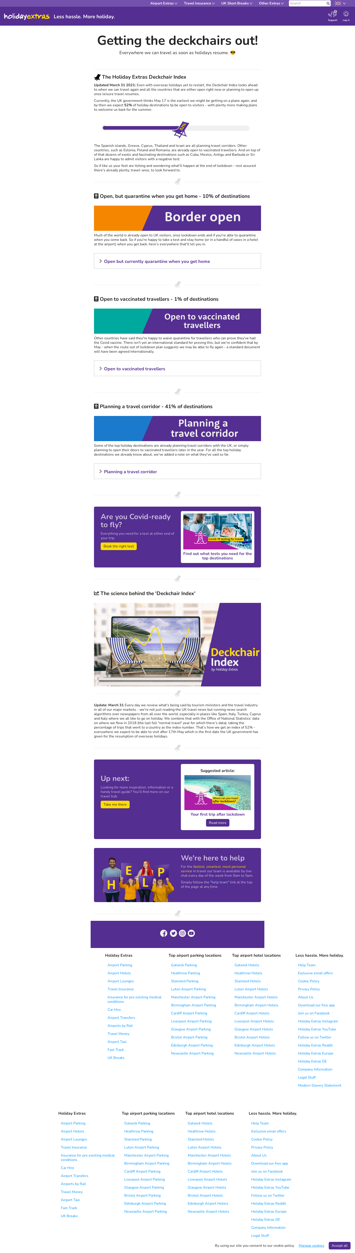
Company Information (315, 1069)
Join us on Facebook (314, 1013)
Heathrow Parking (185, 973)
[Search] (307, 3)
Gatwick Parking (184, 965)
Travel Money (118, 1034)
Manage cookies (311, 1245)
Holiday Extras (27, 16)
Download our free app (316, 1005)
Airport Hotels (119, 973)
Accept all (340, 1245)
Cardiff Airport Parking (189, 1013)
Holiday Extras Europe (315, 1053)
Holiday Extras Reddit (315, 1045)
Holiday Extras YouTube (317, 1029)
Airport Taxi (117, 1042)
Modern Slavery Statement (319, 1085)
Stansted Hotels (248, 981)
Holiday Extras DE (312, 1061)
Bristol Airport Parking (189, 1037)
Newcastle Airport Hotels (255, 1053)
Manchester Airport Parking (193, 997)
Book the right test (119, 546)
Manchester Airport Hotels (256, 997)
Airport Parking (120, 965)
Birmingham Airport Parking (193, 1005)
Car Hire (114, 1009)
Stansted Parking (184, 981)
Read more (217, 822)
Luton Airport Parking (188, 989)
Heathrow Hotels (248, 973)
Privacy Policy (309, 989)
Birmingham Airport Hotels (256, 1005)
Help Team (307, 965)
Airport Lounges (121, 981)
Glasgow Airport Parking (191, 1029)
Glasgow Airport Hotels (254, 1029)
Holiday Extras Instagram (318, 1021)
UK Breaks (116, 1058)
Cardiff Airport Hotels (252, 1013)
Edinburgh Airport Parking (192, 1045)
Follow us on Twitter (314, 1037)
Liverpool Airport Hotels (254, 1021)
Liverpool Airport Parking (191, 1021)
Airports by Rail (120, 1026)
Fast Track (116, 1050)
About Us (305, 997)
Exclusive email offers (315, 973)
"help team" (219, 882)
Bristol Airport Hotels (252, 1037)
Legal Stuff (307, 1077)
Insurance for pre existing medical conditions (134, 999)
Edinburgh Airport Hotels (255, 1045)
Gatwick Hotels (247, 965)
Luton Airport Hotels (251, 989)
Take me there (115, 804)
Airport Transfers (121, 1018)
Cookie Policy (308, 981)
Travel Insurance (121, 989)
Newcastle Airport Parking (192, 1053)
